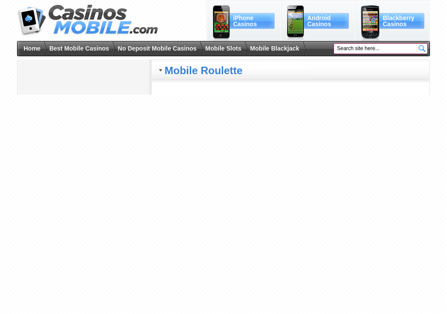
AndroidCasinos (319, 20)
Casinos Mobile (87, 20)
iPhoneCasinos (245, 20)
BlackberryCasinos (398, 20)
